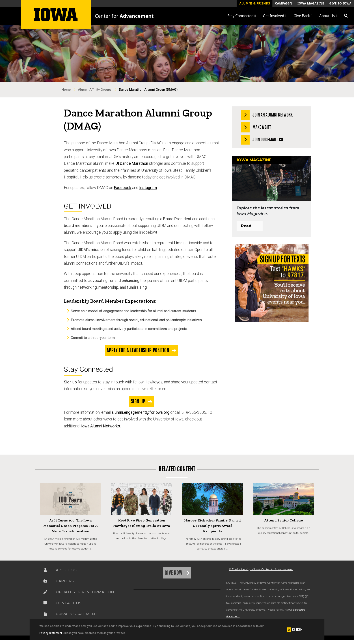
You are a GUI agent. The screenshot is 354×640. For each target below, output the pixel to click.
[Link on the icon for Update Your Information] (45, 592)
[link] (144, 604)
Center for (124, 15)
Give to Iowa (340, 3)
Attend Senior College (283, 520)
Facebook (122, 187)
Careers (65, 581)
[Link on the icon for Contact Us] (45, 603)
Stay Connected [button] (241, 15)
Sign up (70, 382)
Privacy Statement (50, 633)
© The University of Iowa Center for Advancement (261, 569)
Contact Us (68, 603)
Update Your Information (85, 592)
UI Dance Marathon (131, 163)
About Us (66, 570)
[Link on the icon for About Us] (45, 570)
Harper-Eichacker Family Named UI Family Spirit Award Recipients (212, 525)
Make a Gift (256, 127)
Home (66, 90)
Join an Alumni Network (267, 115)
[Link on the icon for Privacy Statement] (45, 614)
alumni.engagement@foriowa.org (140, 412)
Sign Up (138, 401)
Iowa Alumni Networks (100, 426)
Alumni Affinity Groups (95, 90)
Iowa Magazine (311, 3)
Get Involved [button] (275, 15)
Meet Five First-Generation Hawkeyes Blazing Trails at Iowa (141, 523)
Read (246, 226)
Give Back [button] (303, 15)
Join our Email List (262, 140)
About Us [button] (328, 15)
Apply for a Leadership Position (138, 350)
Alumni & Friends (254, 3)
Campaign (283, 3)
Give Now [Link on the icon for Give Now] (174, 572)
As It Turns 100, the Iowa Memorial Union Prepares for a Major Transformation (70, 525)
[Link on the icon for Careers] (45, 581)
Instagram (148, 187)
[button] (346, 15)
